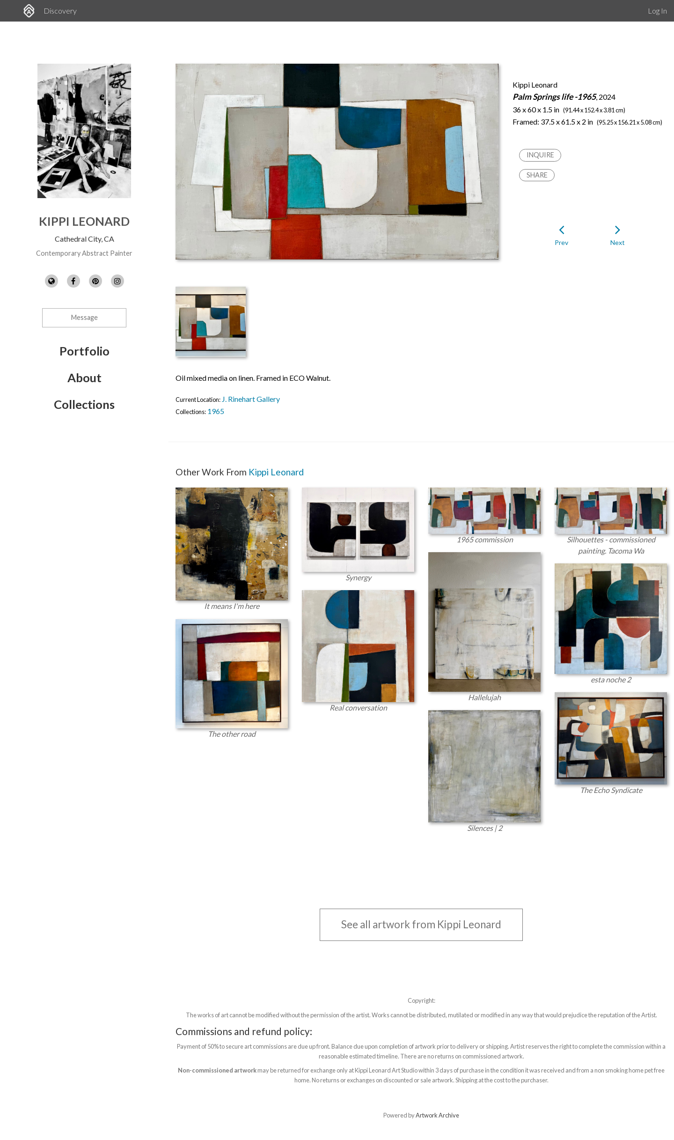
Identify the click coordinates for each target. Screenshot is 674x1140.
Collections (84, 404)
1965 (215, 411)
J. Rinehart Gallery (251, 398)
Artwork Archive (437, 1115)
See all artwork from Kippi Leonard (421, 924)
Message (84, 317)
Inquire (540, 155)
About (84, 377)
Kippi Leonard (84, 221)
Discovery (60, 10)
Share (537, 175)
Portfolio (84, 351)
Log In (657, 10)
